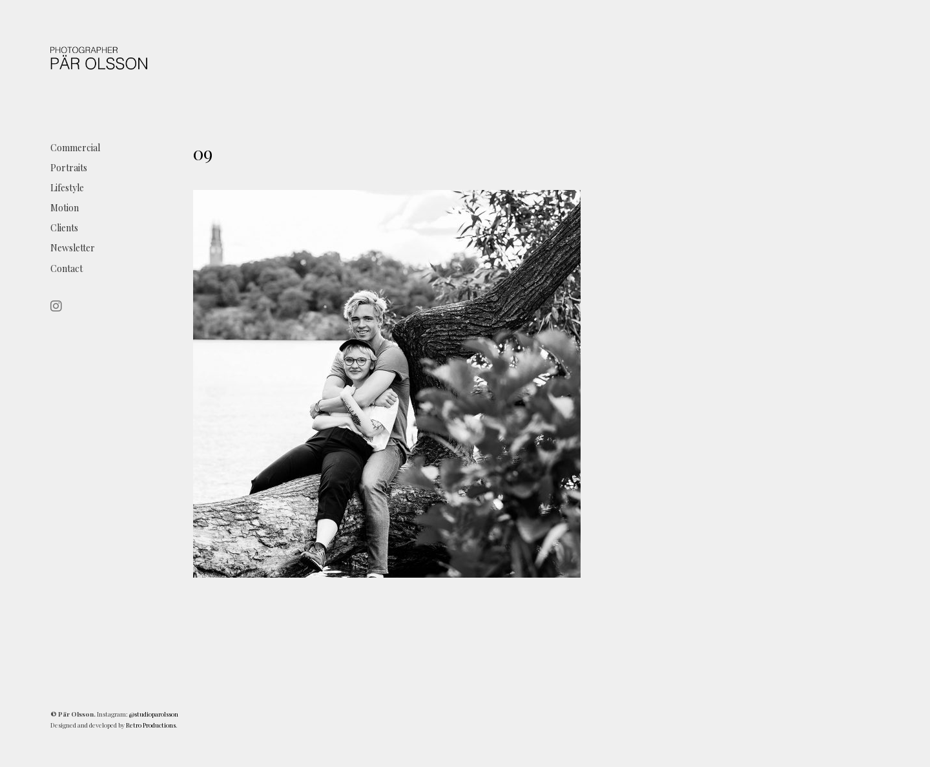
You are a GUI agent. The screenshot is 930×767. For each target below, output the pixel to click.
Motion (64, 208)
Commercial (75, 148)
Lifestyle (67, 188)
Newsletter (72, 248)
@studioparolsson (153, 714)
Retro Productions (151, 725)
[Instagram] (58, 307)
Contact (66, 268)
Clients (64, 228)
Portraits (68, 168)
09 (202, 153)
